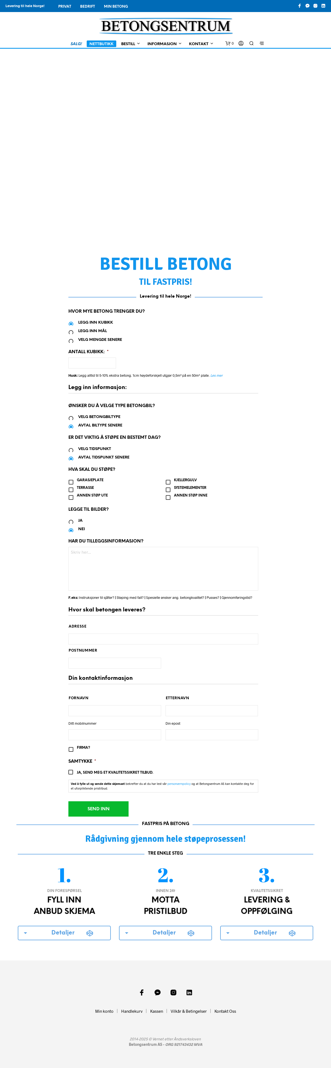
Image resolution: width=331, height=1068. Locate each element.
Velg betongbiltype (99, 417)
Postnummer (83, 650)
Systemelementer (190, 488)
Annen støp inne (190, 495)
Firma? (83, 748)
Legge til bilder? (88, 509)
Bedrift (87, 6)
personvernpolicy (179, 783)
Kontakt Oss (225, 1011)
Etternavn (177, 698)
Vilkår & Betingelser (189, 1011)
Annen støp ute (92, 495)
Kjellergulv (185, 480)
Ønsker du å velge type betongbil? (111, 406)
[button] (229, 43)
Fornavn (79, 698)
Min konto (104, 1011)
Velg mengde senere (100, 340)
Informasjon (162, 44)
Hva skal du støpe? (91, 469)
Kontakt (198, 44)
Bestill (128, 44)
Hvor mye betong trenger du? (106, 311)
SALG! (76, 44)
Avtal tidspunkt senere (103, 457)
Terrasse (85, 488)
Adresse (78, 626)
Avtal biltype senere (100, 425)
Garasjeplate (90, 480)
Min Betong (116, 6)
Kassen (156, 1011)
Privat (64, 6)
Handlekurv (132, 1011)
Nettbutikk (101, 44)
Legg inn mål (92, 331)
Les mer (216, 375)
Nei (81, 529)
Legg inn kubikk (95, 323)
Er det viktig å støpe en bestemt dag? (114, 437)
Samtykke (82, 761)
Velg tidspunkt (94, 449)
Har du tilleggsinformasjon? (105, 541)
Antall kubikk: (88, 352)
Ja (80, 521)
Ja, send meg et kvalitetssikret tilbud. (115, 772)
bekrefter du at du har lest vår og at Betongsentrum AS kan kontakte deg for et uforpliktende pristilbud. (162, 786)
